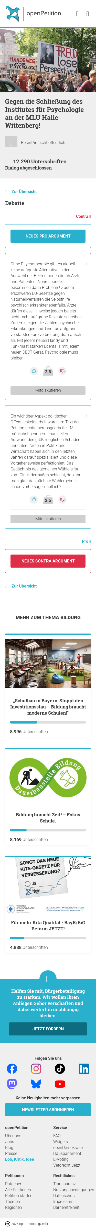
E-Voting (61, 1159)
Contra (82, 216)
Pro (85, 541)
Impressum (63, 1201)
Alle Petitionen (18, 1189)
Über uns (13, 1135)
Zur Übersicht (24, 191)
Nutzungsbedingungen (73, 1189)
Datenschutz (64, 1195)
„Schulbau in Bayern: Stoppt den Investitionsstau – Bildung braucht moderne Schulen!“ (48, 706)
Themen (12, 1201)
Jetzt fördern (48, 1029)
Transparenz (64, 1183)
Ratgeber (13, 1183)
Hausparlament (67, 1153)
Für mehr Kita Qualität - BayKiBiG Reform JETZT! (48, 925)
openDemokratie (68, 1147)
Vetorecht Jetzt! (67, 1165)
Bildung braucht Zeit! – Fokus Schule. (48, 817)
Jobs (9, 1141)
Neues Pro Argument (48, 236)
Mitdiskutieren (48, 390)
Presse (11, 1153)
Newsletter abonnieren (48, 1109)
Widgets (60, 1141)
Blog (9, 1147)
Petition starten (19, 1195)
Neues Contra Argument (48, 561)
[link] (87, 14)
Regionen (13, 1207)
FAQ (57, 1135)
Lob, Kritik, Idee (19, 1159)
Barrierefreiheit (66, 1207)
